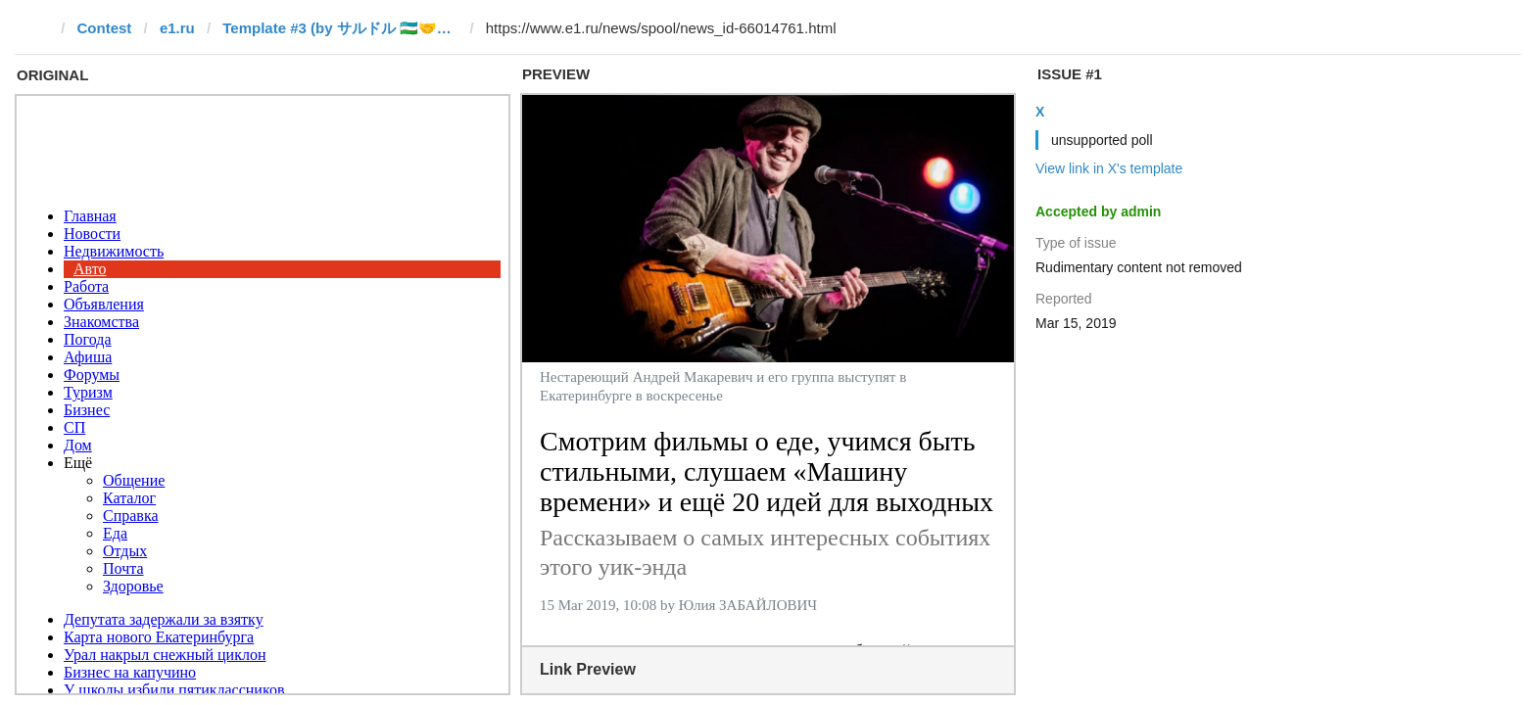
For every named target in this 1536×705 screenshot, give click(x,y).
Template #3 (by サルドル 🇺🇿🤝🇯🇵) (339, 28)
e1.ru (177, 28)
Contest (104, 28)
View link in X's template (1108, 168)
